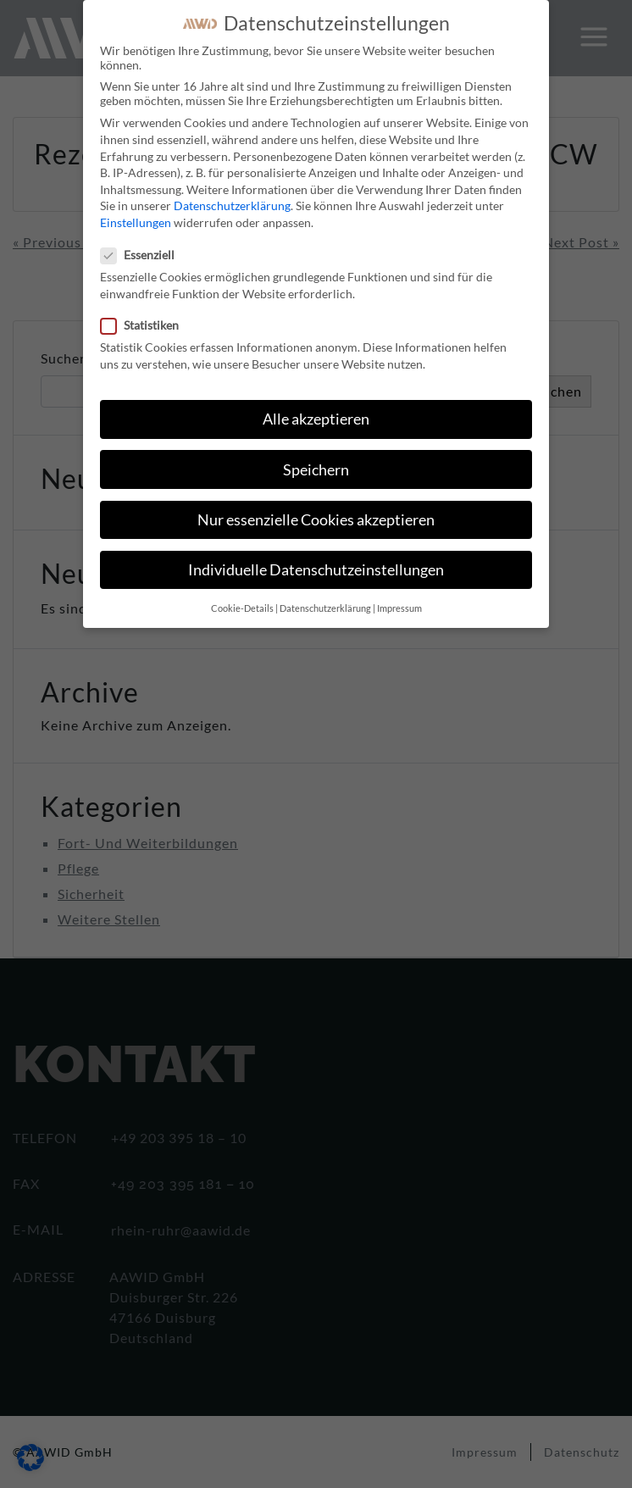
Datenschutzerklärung (232, 193)
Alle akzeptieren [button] (316, 406)
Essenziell (143, 242)
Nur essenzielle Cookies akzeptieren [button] (316, 507)
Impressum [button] (399, 596)
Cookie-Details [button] (242, 596)
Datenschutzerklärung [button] (325, 596)
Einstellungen (135, 210)
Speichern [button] (316, 456)
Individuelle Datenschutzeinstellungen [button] (316, 557)
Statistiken (145, 312)
